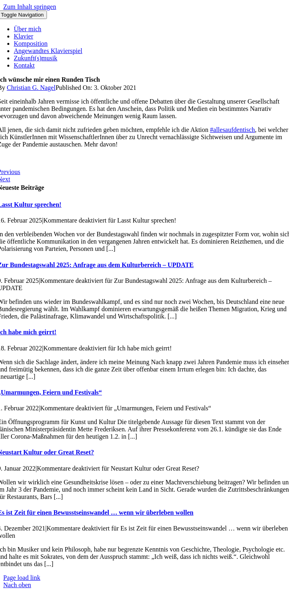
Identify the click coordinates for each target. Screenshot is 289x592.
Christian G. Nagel (31, 87)
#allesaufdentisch (232, 129)
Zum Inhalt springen (29, 6)
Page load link (21, 577)
